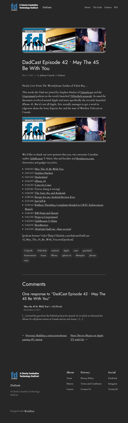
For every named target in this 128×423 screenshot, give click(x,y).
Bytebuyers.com (85, 158)
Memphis (80, 255)
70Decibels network (81, 96)
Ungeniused (28, 96)
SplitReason (36, 158)
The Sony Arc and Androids (50, 193)
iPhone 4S (40, 181)
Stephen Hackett (44, 173)
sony (26, 260)
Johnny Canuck (47, 75)
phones (92, 255)
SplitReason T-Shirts (46, 221)
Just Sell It (40, 201)
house (43, 255)
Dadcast (61, 75)
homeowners (30, 255)
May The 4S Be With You (49, 169)
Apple (66, 250)
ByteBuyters (41, 225)
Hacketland (41, 177)
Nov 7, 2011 (27, 75)
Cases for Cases (43, 185)
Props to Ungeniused (46, 217)
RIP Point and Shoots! (46, 213)
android (55, 250)
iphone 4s (66, 255)
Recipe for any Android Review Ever (55, 197)
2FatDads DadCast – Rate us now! (53, 229)
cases (76, 250)
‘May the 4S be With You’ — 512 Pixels (43, 306)
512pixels (28, 250)
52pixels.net (86, 92)
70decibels (42, 250)
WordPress (29, 411)
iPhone (54, 255)
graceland (87, 250)
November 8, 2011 (32, 309)
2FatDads (46, 7)
